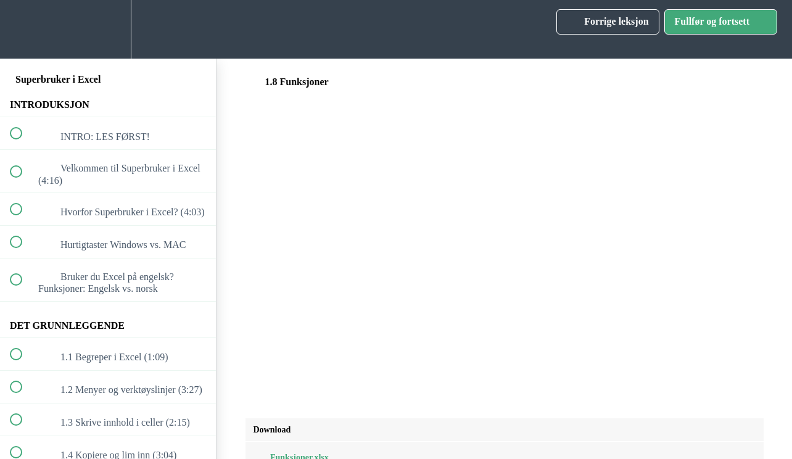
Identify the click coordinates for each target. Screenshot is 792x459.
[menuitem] (108, 29)
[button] (23, 29)
